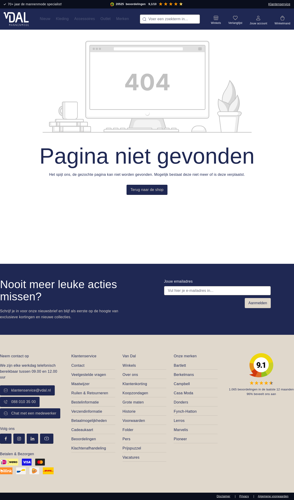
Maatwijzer (80, 384)
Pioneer (180, 439)
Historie (129, 411)
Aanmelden (257, 303)
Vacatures (131, 457)
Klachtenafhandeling (88, 448)
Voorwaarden (134, 421)
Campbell (182, 384)
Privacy (244, 496)
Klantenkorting (135, 384)
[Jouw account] (258, 19)
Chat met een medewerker (30, 413)
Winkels (129, 365)
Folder (128, 430)
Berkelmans (184, 375)
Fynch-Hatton (185, 411)
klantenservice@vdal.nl (27, 390)
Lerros (179, 421)
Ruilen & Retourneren (89, 393)
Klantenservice (279, 4)
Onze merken (185, 356)
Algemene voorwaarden (273, 496)
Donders (181, 402)
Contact (77, 365)
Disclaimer (223, 496)
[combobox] (170, 19)
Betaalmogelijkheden (89, 421)
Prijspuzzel (132, 448)
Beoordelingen (83, 439)
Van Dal (129, 356)
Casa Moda (183, 393)
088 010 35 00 (20, 402)
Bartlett (180, 365)
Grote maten (133, 402)
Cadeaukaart (82, 430)
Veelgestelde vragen (88, 375)
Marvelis (181, 430)
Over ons (130, 375)
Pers (126, 439)
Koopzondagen (135, 393)
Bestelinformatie (85, 402)
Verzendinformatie (86, 411)
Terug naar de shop (147, 190)
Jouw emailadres (178, 281)
